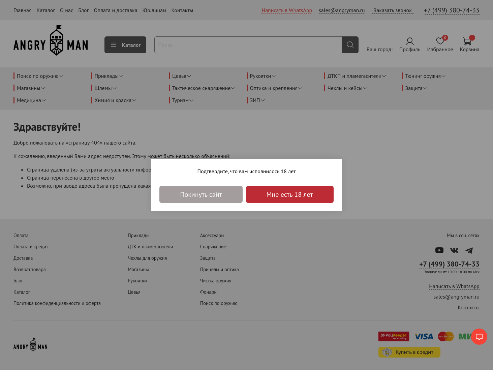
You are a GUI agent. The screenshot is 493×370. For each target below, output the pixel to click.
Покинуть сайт (201, 194)
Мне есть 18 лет (290, 194)
